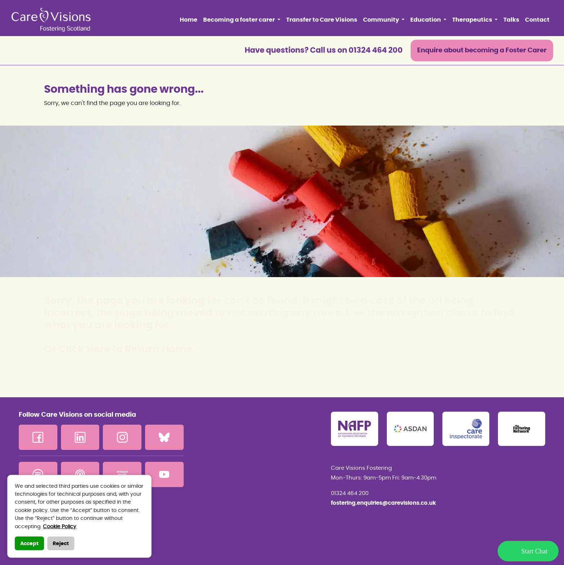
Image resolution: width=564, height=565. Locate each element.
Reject (61, 543)
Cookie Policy (59, 526)
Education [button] (426, 20)
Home (188, 20)
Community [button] (381, 20)
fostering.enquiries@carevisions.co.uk (383, 503)
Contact (537, 20)
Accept (29, 543)
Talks (511, 20)
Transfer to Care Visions (321, 20)
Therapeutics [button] (472, 20)
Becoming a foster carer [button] (239, 20)
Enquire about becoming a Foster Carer (482, 50)
